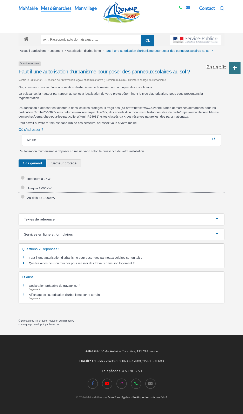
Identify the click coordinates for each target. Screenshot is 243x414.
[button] (235, 68)
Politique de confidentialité (149, 397)
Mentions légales (119, 397)
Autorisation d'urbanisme (84, 50)
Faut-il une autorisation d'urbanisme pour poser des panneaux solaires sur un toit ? (85, 257)
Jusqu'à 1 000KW (36, 188)
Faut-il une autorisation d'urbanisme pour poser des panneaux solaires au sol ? (158, 50)
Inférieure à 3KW (35, 178)
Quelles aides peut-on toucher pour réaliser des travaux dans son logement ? (82, 263)
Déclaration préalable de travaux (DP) (55, 285)
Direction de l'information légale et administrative (47, 320)
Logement (56, 50)
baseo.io (54, 324)
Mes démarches (43, 26)
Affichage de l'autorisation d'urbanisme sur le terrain (64, 294)
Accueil (24, 26)
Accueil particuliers (33, 50)
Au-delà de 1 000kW (38, 197)
